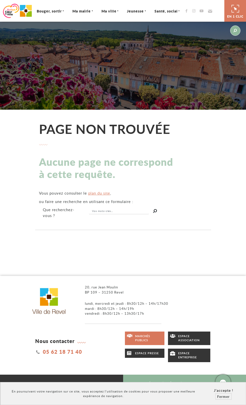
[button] (209, 11)
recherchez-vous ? (58, 212)
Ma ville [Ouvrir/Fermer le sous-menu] (108, 11)
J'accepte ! (223, 390)
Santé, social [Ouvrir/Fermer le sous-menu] (166, 11)
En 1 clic (235, 11)
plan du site (99, 193)
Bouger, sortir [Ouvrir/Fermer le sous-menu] (49, 11)
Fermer (223, 396)
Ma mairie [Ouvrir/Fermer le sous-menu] (81, 11)
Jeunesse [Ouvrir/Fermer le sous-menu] (135, 11)
